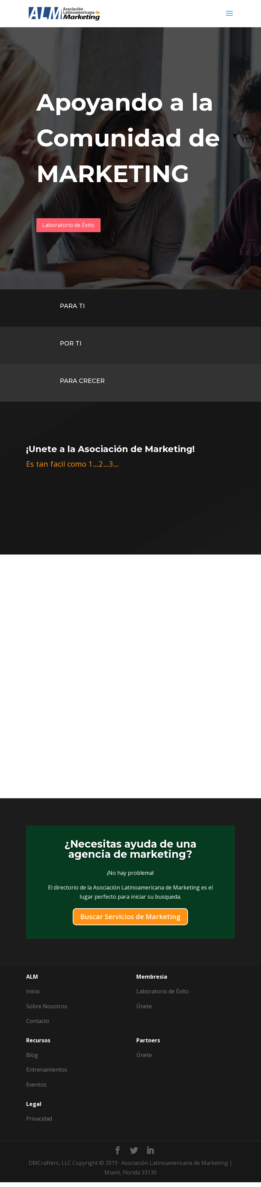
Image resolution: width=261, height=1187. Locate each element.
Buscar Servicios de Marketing (130, 921)
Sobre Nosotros (46, 1011)
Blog (32, 1060)
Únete (144, 1060)
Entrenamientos (46, 1074)
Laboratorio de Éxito (76, 226)
